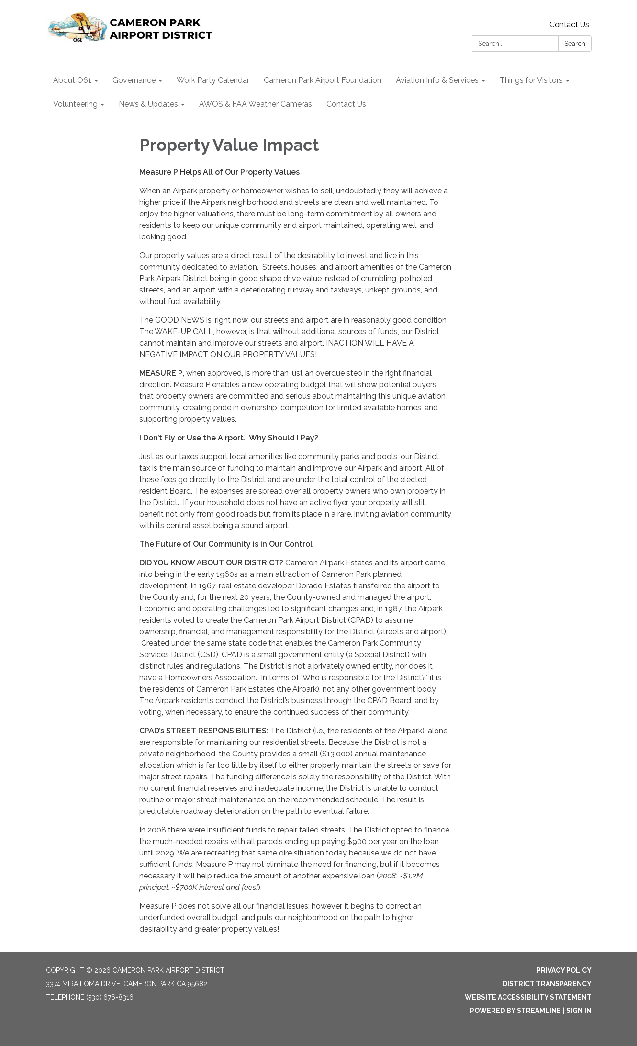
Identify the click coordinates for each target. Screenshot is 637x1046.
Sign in (579, 1010)
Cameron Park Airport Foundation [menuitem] (322, 80)
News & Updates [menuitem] (148, 104)
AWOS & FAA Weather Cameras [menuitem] (255, 104)
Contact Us (569, 24)
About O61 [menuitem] (72, 80)
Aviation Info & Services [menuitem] (437, 80)
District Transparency (547, 984)
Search (574, 43)
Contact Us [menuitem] (346, 104)
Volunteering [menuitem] (75, 104)
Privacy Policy (564, 970)
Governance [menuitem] (134, 80)
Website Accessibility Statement (528, 997)
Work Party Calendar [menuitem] (213, 80)
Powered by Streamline (515, 1010)
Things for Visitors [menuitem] (531, 80)
